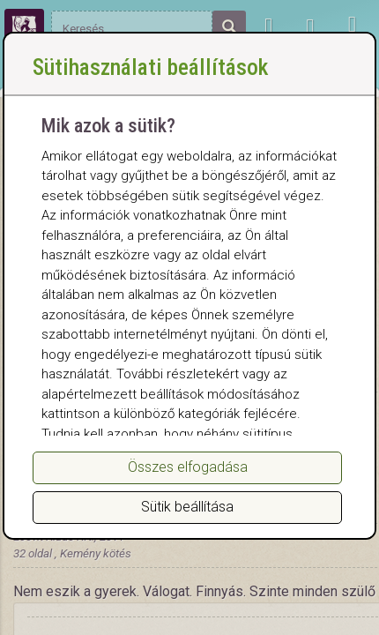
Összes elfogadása (188, 467)
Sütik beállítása (187, 506)
